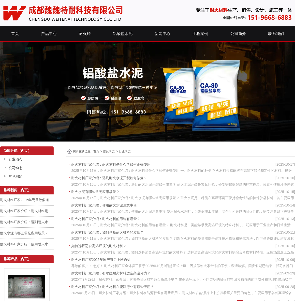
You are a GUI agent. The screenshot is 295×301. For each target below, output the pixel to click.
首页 (15, 34)
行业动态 (15, 159)
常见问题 (15, 176)
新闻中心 (162, 34)
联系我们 (276, 34)
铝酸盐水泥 (123, 34)
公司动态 (15, 168)
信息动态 (109, 151)
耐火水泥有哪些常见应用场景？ (24, 233)
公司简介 (238, 34)
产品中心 (49, 34)
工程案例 (200, 34)
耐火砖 (85, 34)
